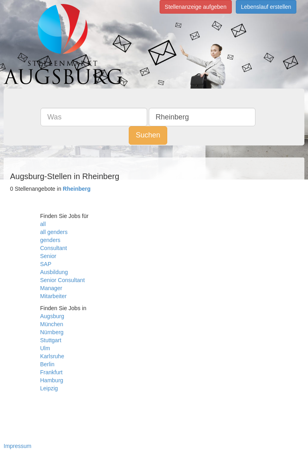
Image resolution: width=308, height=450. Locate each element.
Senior (48, 256)
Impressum (17, 446)
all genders (54, 232)
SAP (45, 264)
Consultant (53, 248)
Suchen (148, 135)
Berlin (47, 364)
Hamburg (51, 380)
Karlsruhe (52, 356)
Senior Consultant (62, 280)
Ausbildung (54, 272)
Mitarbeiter (53, 296)
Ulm (45, 348)
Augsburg (52, 316)
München (51, 324)
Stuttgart (50, 340)
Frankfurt (51, 372)
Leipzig (49, 388)
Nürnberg (51, 332)
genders (50, 240)
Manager (51, 288)
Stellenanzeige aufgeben (196, 7)
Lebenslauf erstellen (266, 7)
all (43, 224)
